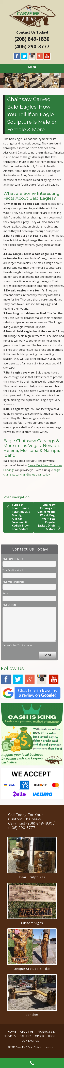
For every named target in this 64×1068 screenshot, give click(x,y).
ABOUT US (27, 1031)
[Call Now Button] (32, 1063)
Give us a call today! (38, 474)
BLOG (51, 1036)
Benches (32, 1015)
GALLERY (25, 1036)
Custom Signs (32, 923)
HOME (12, 1031)
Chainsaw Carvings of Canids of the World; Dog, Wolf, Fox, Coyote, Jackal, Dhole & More (49, 517)
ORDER (39, 1036)
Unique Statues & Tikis (32, 969)
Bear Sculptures (32, 877)
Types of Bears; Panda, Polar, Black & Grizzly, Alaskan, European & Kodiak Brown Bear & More (18, 517)
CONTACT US (30, 1040)
